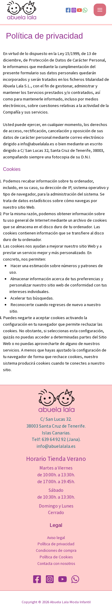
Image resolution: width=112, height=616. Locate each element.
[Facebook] (68, 10)
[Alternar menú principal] (100, 10)
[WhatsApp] (85, 10)
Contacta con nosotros (56, 563)
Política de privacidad (56, 543)
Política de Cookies (56, 557)
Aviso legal (56, 537)
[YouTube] (79, 10)
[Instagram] (73, 10)
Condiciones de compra (56, 550)
